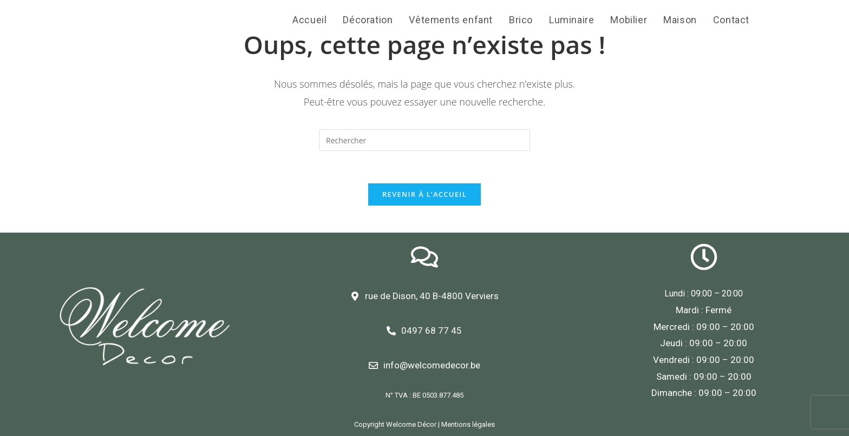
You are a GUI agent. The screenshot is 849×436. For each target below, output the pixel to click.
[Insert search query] (424, 140)
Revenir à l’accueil (424, 194)
